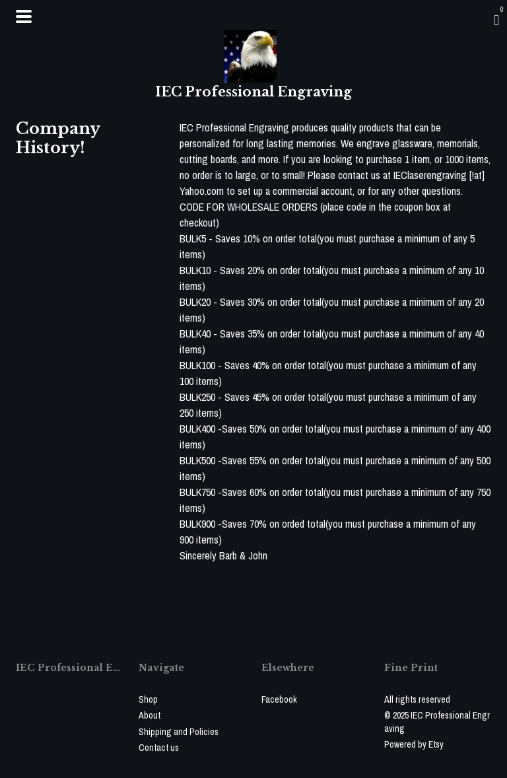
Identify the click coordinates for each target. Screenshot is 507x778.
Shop (148, 699)
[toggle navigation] (24, 16)
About (149, 715)
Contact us (159, 748)
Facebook (279, 699)
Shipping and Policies (179, 732)
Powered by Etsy (414, 744)
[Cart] (496, 20)
